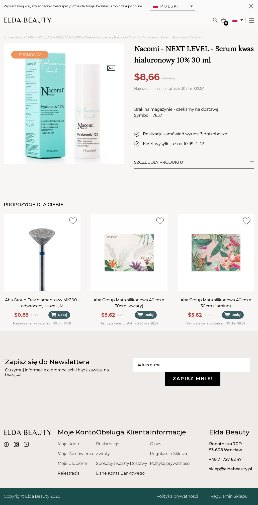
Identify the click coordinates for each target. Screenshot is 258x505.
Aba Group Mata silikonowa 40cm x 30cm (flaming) (216, 303)
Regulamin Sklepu (168, 453)
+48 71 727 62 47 (225, 459)
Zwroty (103, 453)
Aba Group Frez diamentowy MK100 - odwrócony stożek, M (42, 303)
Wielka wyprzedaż (98, 37)
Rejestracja (68, 473)
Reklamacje (107, 443)
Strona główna (14, 37)
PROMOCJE (37, 37)
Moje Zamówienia (75, 453)
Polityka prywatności (170, 463)
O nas (155, 443)
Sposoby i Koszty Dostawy (121, 463)
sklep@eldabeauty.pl (230, 469)
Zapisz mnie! (193, 378)
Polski (166, 6)
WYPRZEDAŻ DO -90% (65, 37)
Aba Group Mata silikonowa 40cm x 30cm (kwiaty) (129, 303)
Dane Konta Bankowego (120, 473)
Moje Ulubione (72, 463)
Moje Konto (69, 443)
